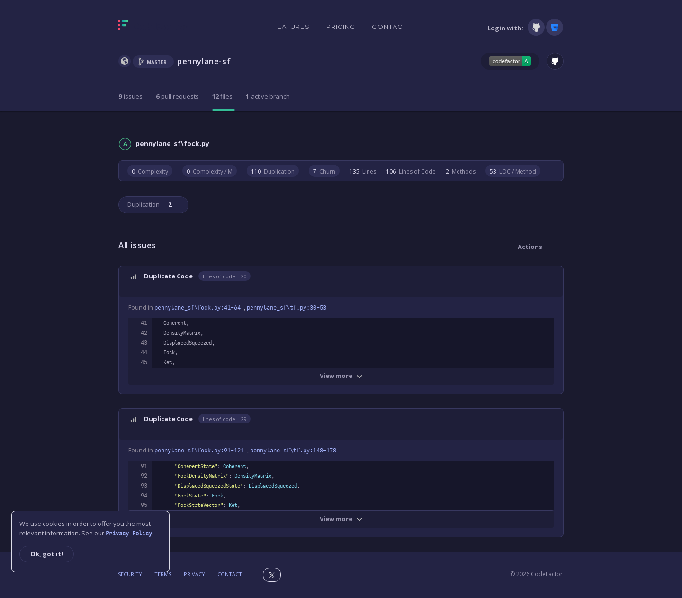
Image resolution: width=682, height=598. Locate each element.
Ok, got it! (46, 554)
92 (144, 475)
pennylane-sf (204, 60)
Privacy (194, 574)
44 (144, 352)
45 (144, 362)
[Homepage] (153, 27)
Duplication (148, 204)
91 (144, 466)
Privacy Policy (129, 533)
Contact (389, 26)
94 (144, 495)
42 (144, 333)
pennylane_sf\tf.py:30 (286, 308)
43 (144, 343)
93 (144, 485)
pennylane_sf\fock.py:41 (199, 308)
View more (341, 375)
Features (291, 26)
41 (144, 323)
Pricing (341, 26)
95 (144, 505)
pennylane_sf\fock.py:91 (200, 450)
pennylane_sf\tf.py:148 (293, 450)
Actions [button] (530, 246)
